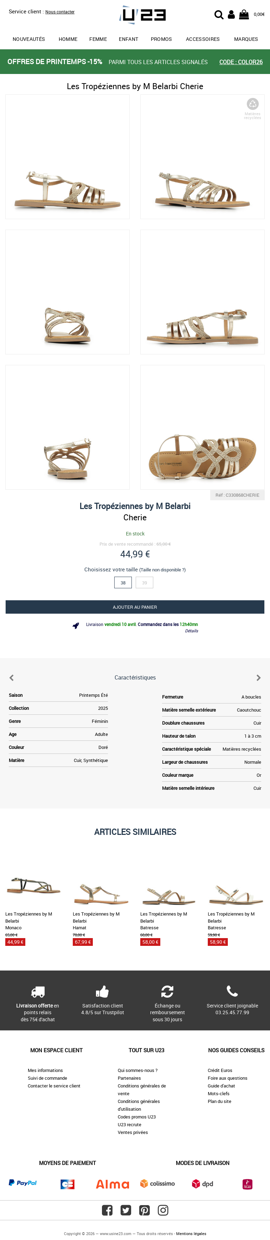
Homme (68, 39)
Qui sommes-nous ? (138, 1070)
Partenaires (129, 1078)
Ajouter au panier (135, 607)
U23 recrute (129, 1124)
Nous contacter (60, 11)
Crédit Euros (220, 1070)
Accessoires (203, 39)
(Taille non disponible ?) (162, 569)
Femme (98, 39)
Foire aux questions (228, 1078)
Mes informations (45, 1070)
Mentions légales (191, 1233)
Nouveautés (29, 39)
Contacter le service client (54, 1086)
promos (161, 39)
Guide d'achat (221, 1086)
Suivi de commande (47, 1078)
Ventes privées (133, 1132)
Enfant (128, 39)
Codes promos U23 (137, 1117)
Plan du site (219, 1101)
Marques (246, 39)
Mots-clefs (219, 1093)
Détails (191, 630)
